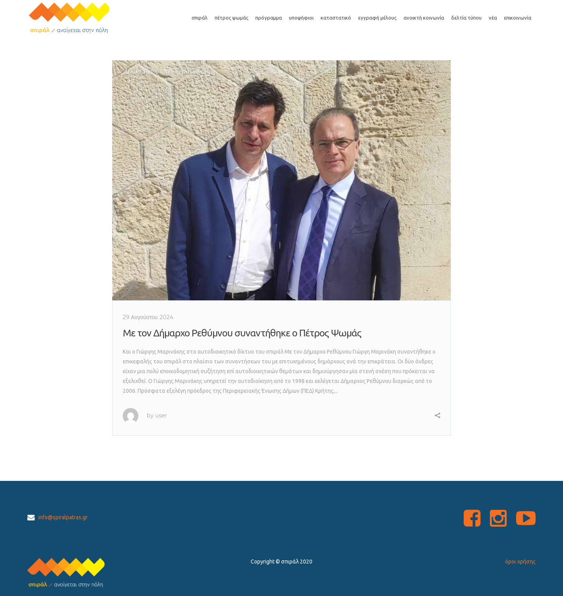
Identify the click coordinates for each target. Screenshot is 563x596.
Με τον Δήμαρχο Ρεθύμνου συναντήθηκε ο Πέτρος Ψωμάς (242, 332)
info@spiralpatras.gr (63, 517)
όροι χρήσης (520, 561)
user (161, 415)
